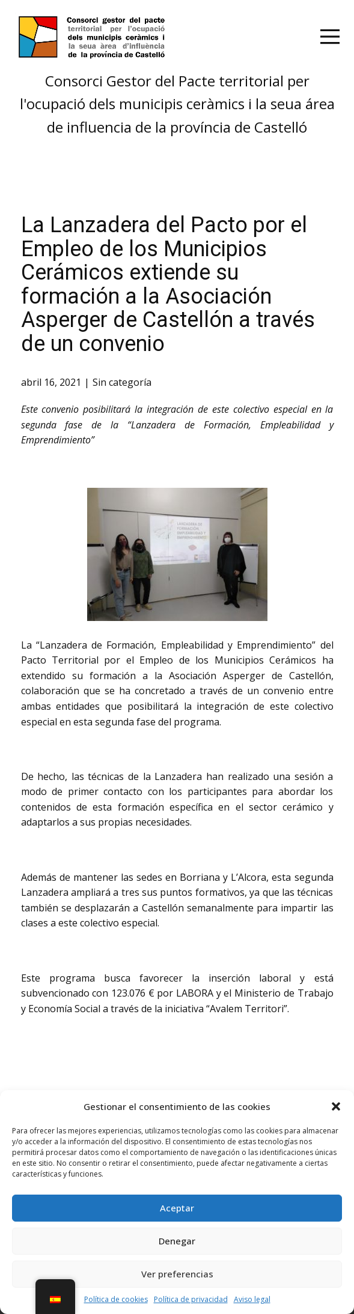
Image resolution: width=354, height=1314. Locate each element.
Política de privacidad (191, 1299)
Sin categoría (122, 382)
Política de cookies (116, 1299)
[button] (336, 1106)
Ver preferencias (177, 1274)
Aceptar (177, 1208)
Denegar (177, 1241)
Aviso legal (252, 1299)
